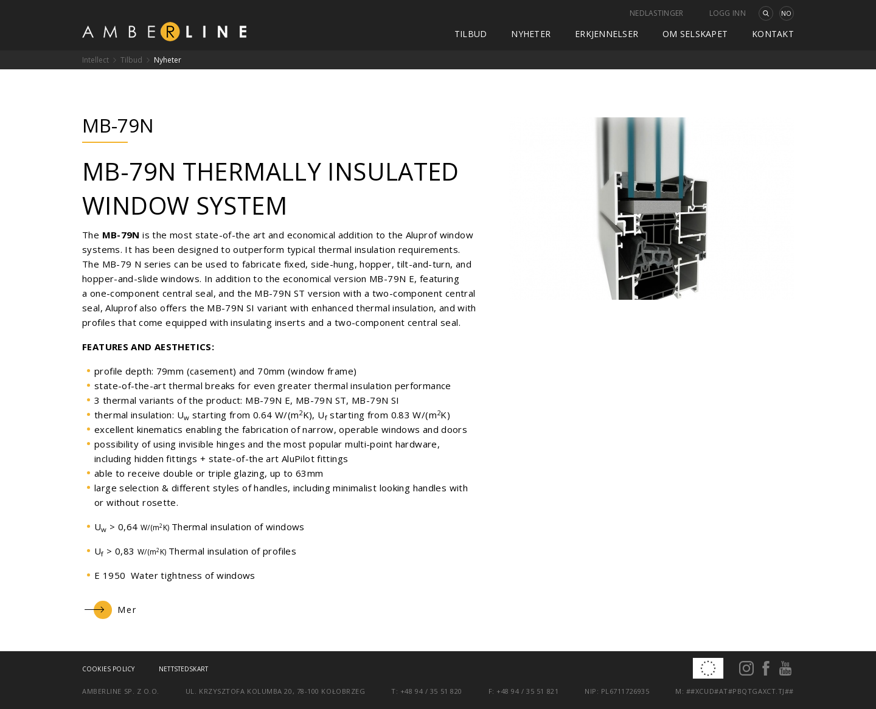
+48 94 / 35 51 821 (527, 691)
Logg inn (727, 13)
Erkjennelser (606, 34)
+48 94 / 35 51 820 (431, 691)
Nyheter (531, 34)
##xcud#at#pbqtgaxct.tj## (740, 691)
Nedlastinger (657, 13)
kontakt (773, 34)
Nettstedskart (183, 669)
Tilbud (470, 34)
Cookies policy (108, 669)
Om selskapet (695, 34)
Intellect (95, 60)
